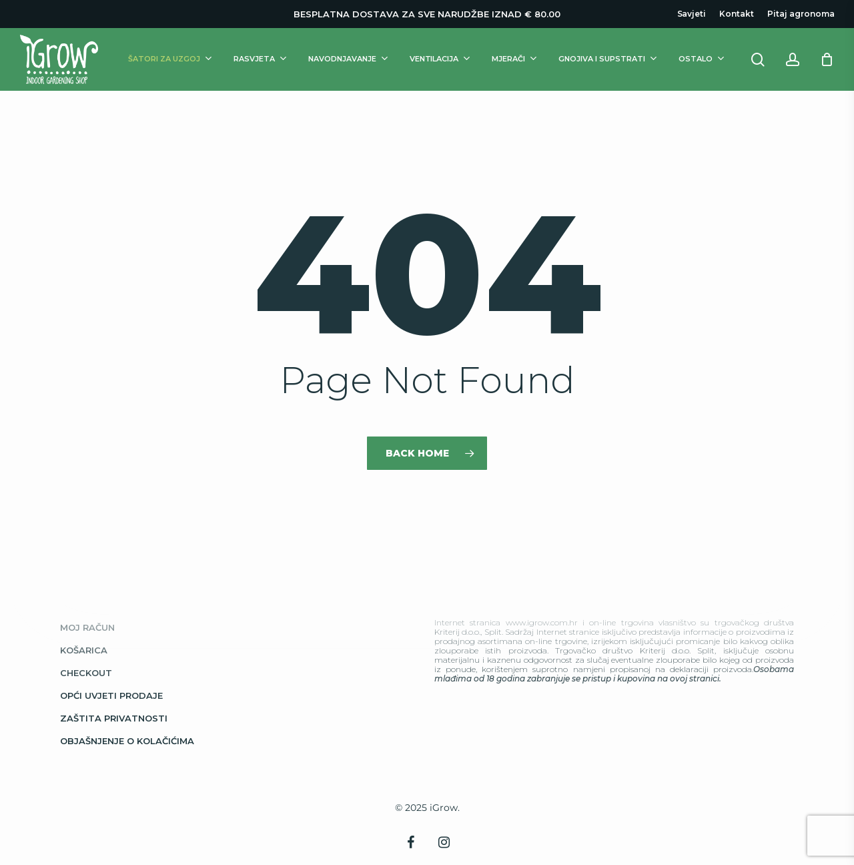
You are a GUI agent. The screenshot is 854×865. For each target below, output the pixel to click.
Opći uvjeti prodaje (111, 695)
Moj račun (87, 627)
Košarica (83, 650)
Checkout (86, 672)
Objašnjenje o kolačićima (127, 741)
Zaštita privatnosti (113, 718)
